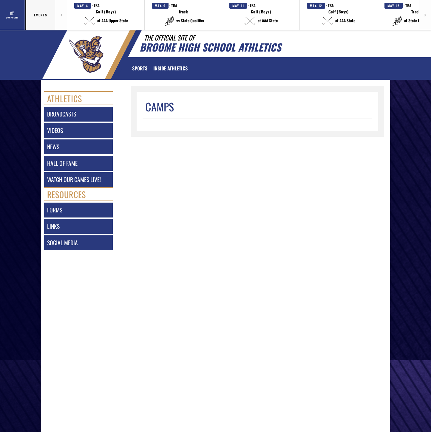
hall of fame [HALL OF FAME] (62, 163)
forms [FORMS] (54, 210)
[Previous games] (61, 15)
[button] (106, 15)
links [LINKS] (53, 226)
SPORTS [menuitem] (139, 68)
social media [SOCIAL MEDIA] (62, 242)
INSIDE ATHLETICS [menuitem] (170, 68)
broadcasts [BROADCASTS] (61, 114)
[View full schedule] (12, 15)
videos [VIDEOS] (55, 130)
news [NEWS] (53, 146)
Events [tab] (40, 15)
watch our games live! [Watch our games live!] (74, 179)
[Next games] (425, 15)
